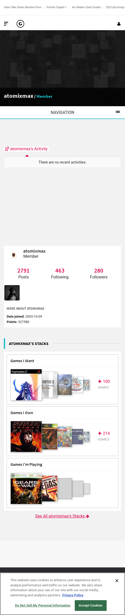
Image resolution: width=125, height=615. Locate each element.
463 (60, 270)
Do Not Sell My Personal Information (42, 605)
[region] (62, 594)
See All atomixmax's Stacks (62, 516)
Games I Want (22, 360)
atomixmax (18, 95)
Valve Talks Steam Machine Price (22, 7)
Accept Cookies (91, 605)
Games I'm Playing (26, 464)
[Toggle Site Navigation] (6, 24)
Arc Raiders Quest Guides (86, 7)
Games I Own (21, 412)
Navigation (88, 112)
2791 (23, 270)
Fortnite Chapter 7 (56, 7)
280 (98, 270)
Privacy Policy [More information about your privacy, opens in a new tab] (72, 595)
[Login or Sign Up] (119, 24)
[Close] (116, 580)
